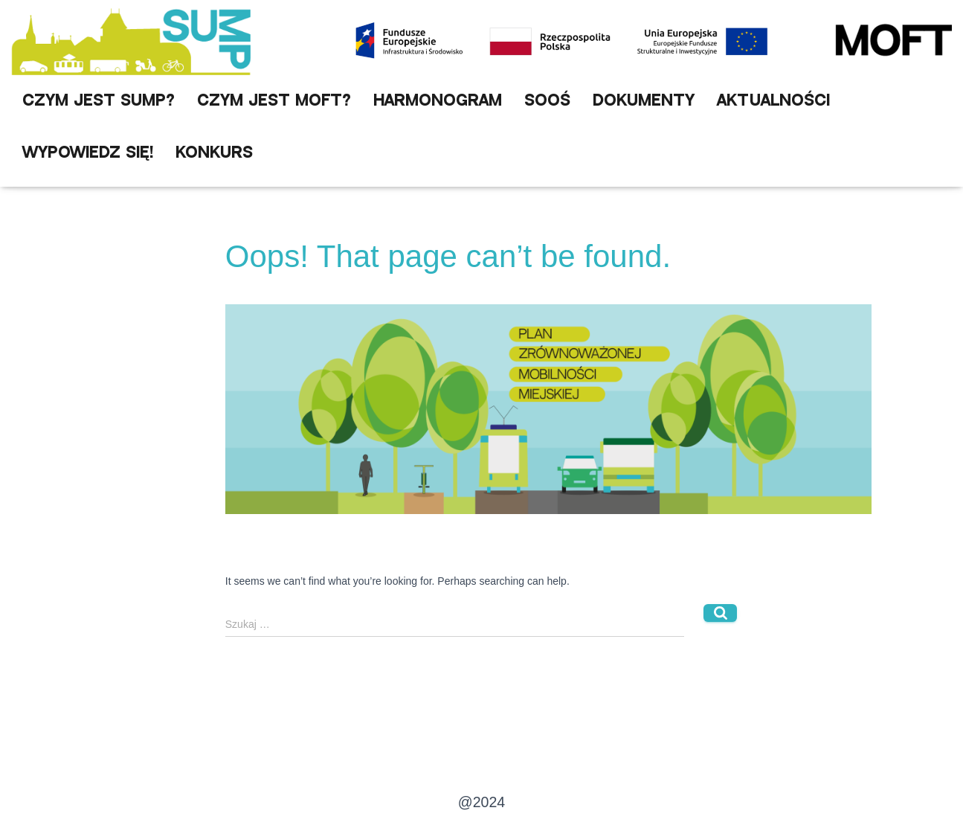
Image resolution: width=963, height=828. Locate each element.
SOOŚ (547, 101)
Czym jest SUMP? (98, 101)
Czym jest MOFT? (274, 101)
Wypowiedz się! (87, 153)
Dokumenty (644, 101)
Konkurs (214, 153)
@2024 (481, 802)
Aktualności (773, 101)
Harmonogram (437, 101)
